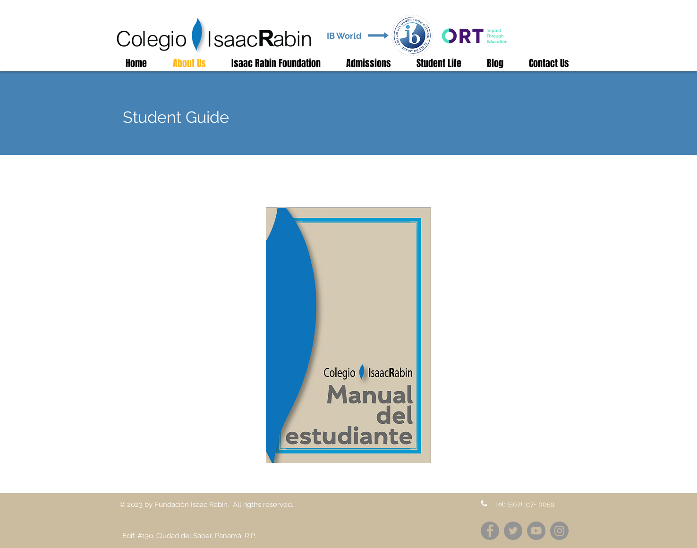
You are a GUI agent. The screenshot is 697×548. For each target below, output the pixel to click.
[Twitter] (513, 531)
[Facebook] (490, 531)
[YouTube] (536, 531)
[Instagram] (559, 531)
